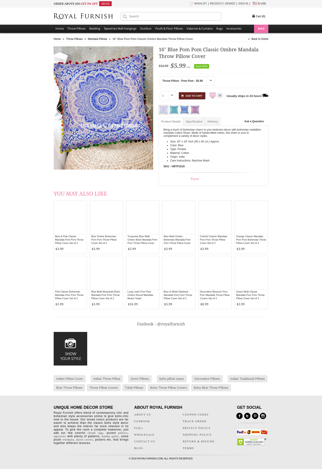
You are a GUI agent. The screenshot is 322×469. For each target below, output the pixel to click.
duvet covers (84, 439)
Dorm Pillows (140, 379)
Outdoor (146, 28)
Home (59, 28)
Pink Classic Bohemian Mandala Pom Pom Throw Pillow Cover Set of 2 (69, 295)
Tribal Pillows (134, 387)
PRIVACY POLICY (197, 428)
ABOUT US (142, 414)
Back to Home (260, 39)
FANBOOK (142, 421)
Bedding (94, 28)
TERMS (188, 448)
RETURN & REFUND (198, 441)
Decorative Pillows (207, 379)
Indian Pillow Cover (69, 379)
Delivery (213, 121)
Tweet (194, 179)
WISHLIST (200, 3)
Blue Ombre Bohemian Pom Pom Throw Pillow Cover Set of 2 (104, 239)
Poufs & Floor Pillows (169, 28)
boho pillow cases (171, 379)
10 (219, 95)
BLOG (138, 448)
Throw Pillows (76, 28)
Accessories (234, 28)
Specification (194, 121)
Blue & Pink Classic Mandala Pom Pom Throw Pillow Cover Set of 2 (69, 239)
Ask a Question (254, 121)
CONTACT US (144, 441)
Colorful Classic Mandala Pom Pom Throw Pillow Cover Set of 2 (213, 239)
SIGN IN (243, 3)
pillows (122, 433)
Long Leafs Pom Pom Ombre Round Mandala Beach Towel (140, 295)
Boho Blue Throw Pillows (211, 387)
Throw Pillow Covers (103, 387)
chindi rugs (95, 433)
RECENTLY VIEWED (222, 3)
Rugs (219, 28)
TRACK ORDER (195, 421)
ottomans (68, 439)
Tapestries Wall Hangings (120, 28)
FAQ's (138, 428)
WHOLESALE (144, 434)
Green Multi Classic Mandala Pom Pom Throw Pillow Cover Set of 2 (250, 295)
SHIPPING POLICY (197, 434)
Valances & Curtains (199, 28)
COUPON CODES (196, 414)
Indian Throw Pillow (106, 379)
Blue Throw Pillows (69, 387)
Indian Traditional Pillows (247, 379)
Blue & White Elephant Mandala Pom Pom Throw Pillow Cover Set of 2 (178, 295)
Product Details (171, 121)
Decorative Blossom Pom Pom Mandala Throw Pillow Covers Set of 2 (215, 295)
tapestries (60, 436)
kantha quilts (110, 436)
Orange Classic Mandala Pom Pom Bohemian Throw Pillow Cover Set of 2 (251, 239)
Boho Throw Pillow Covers (168, 387)
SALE (261, 28)
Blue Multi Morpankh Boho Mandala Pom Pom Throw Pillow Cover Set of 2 (105, 295)
